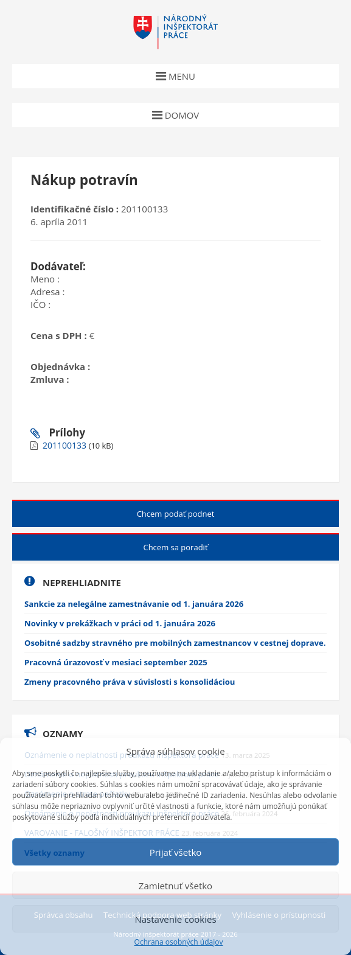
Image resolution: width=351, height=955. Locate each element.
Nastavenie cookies (175, 919)
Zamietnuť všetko (175, 886)
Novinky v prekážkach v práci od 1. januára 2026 (119, 623)
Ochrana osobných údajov (178, 942)
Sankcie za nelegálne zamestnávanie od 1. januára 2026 (133, 603)
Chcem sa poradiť (175, 547)
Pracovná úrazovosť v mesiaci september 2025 (115, 662)
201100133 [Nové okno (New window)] (66, 445)
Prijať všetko (176, 852)
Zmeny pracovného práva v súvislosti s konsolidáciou (129, 681)
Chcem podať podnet (176, 513)
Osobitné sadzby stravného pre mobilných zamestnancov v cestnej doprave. (175, 642)
